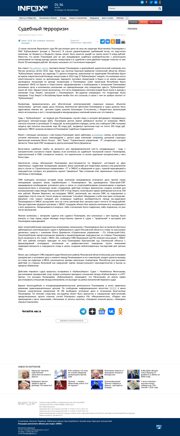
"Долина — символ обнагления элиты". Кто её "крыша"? (78, 383)
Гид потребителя (71, 421)
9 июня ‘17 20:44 (36, 35)
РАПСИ (113, 288)
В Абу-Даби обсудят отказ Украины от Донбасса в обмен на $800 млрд (150, 373)
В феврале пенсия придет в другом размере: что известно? (42, 383)
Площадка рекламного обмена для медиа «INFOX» (40, 424)
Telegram (142, 2)
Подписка (42, 421)
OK (160, 2)
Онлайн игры (85, 421)
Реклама (33, 421)
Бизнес (24, 40)
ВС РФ (30, 40)
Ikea (34, 40)
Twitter (151, 2)
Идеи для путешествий (102, 421)
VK (156, 2)
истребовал (97, 134)
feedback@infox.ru (30, 434)
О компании (23, 421)
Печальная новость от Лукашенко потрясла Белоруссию (114, 372)
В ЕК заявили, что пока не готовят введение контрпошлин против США (78, 373)
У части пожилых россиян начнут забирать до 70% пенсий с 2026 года (149, 384)
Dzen (146, 2)
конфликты (41, 40)
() (71, 321)
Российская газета (39, 68)
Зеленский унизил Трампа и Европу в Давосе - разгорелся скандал (113, 384)
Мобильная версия (55, 421)
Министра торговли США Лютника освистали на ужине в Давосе (41, 373)
